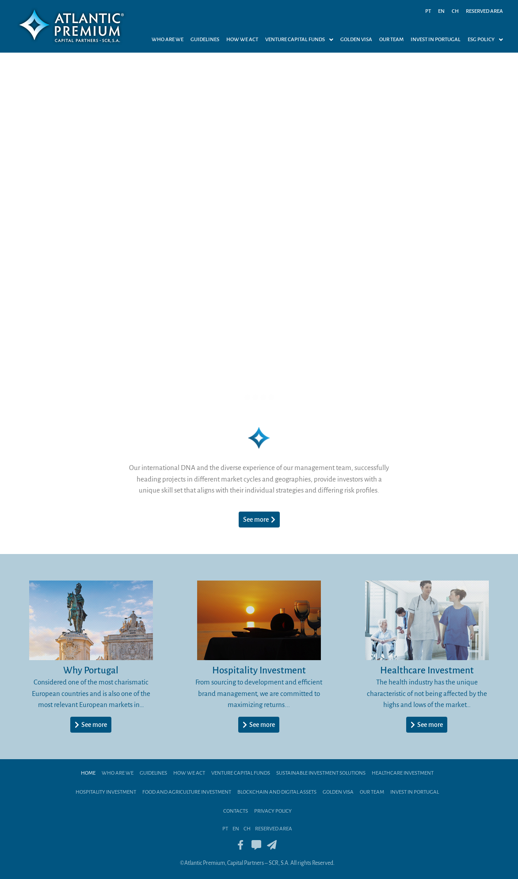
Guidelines (204, 39)
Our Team (391, 39)
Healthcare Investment (403, 773)
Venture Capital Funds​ (240, 773)
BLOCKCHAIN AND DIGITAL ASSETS (276, 792)
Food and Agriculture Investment (186, 792)
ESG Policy (485, 40)
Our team (372, 792)
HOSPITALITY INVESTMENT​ (106, 792)
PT (428, 11)
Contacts (235, 811)
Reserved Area (484, 11)
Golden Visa (356, 39)
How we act (242, 39)
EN (441, 11)
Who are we (167, 39)
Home (88, 773)
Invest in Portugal (436, 39)
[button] (299, 39)
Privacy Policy (273, 811)
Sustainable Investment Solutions (321, 773)
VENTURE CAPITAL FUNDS (299, 40)
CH (455, 11)
